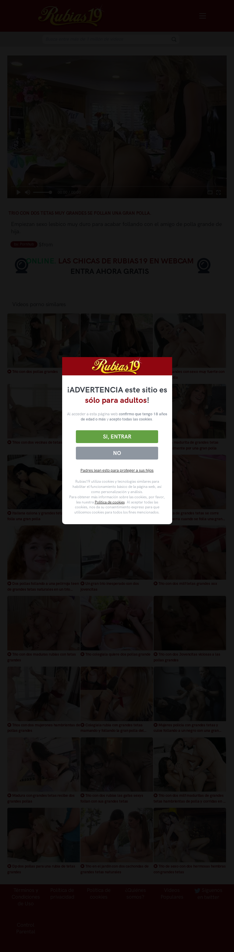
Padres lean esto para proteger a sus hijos (117, 470)
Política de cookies (110, 502)
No (117, 453)
